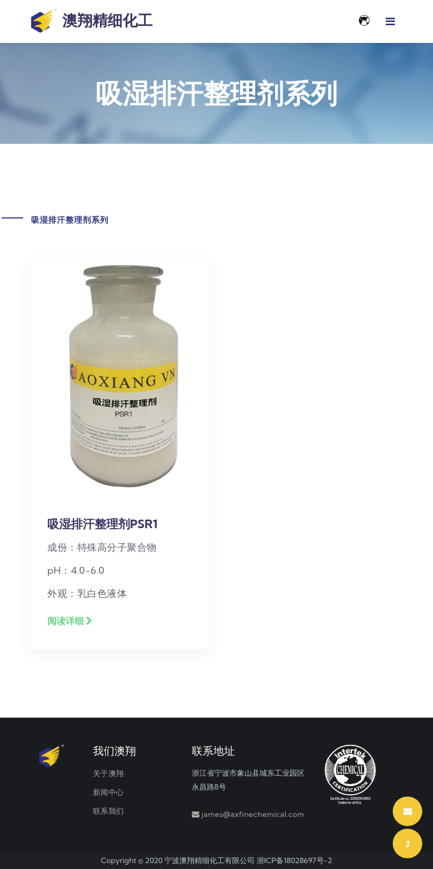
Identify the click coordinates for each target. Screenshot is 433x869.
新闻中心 (108, 792)
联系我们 (108, 811)
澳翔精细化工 (92, 21)
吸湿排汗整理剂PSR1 (102, 523)
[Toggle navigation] (390, 21)
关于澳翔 (108, 773)
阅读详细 (69, 620)
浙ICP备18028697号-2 (295, 860)
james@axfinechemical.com (252, 814)
